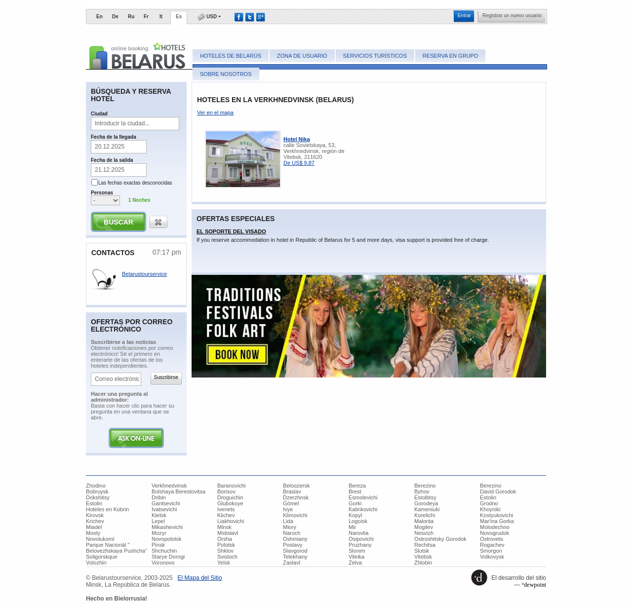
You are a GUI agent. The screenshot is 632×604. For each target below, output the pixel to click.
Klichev (226, 515)
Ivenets (226, 509)
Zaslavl (291, 563)
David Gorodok (498, 491)
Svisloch (227, 557)
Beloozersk (296, 486)
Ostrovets (491, 539)
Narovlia (358, 533)
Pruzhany (360, 545)
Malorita (424, 521)
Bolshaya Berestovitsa (178, 491)
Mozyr (159, 533)
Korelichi (424, 515)
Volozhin (96, 563)
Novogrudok (494, 533)
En (99, 16)
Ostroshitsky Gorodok (440, 539)
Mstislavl (227, 533)
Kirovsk (95, 515)
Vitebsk (423, 557)
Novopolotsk (167, 539)
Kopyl (355, 515)
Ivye (288, 509)
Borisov (226, 491)
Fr (146, 16)
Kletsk (159, 515)
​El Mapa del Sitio (200, 577)
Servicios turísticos (375, 56)
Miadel (94, 527)
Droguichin (230, 497)
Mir (352, 527)
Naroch (291, 533)
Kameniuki (426, 509)
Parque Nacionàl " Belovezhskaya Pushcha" (116, 548)
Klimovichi (295, 515)
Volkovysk (492, 557)
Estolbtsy (425, 497)
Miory (289, 527)
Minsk (224, 527)
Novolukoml (100, 539)
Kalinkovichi (363, 509)
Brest (355, 491)
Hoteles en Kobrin (107, 509)
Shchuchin (164, 551)
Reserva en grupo (450, 56)
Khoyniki (490, 509)
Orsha (224, 539)
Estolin (488, 497)
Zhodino (96, 486)
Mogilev (423, 527)
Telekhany (295, 557)
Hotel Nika (296, 139)
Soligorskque (102, 557)
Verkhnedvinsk (169, 486)
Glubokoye (230, 503)
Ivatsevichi (164, 509)
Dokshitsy (98, 497)
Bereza (357, 486)
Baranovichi (231, 486)
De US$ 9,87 (299, 163)
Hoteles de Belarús (230, 56)
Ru (131, 16)
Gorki (355, 503)
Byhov (422, 491)
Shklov (225, 551)
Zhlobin (423, 563)
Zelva (355, 563)
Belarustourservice (144, 274)
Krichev (95, 521)
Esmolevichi (363, 497)
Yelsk (223, 563)
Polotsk (226, 545)
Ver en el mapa (215, 112)
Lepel (158, 521)
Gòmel (291, 503)
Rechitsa (424, 545)
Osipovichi (361, 539)
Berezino (424, 486)
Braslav (292, 491)
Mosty (93, 533)
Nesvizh (424, 533)
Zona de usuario (302, 56)
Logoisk (358, 521)
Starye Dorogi (168, 557)
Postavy (292, 545)
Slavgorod (295, 551)
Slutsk (421, 551)
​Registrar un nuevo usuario (512, 15)
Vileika (356, 557)
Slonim (357, 551)
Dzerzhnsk (296, 497)
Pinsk (158, 545)
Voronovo (163, 563)
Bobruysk (97, 491)
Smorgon (491, 551)
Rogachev (492, 545)
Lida (288, 521)
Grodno (489, 503)
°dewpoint (534, 584)
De (115, 16)
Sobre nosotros (226, 74)
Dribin (159, 497)
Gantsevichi (166, 503)
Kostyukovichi (496, 515)
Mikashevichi (167, 527)
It (160, 16)
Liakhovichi (230, 521)
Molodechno (495, 527)
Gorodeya (426, 503)
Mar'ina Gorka (497, 521)
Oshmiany (295, 539)
